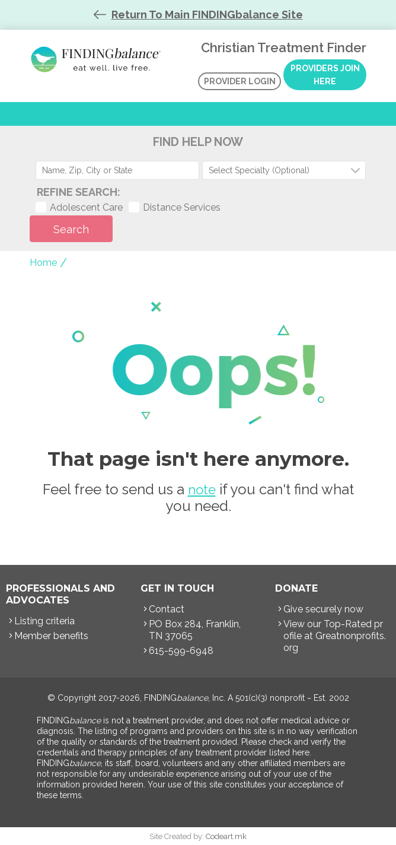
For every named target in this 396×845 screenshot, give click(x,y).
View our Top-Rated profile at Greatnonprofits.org (334, 635)
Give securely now (323, 609)
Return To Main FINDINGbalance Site (207, 14)
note (202, 489)
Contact (166, 609)
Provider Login (240, 81)
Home (43, 262)
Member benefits (51, 635)
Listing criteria (44, 621)
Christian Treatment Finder (98, 59)
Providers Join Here (325, 74)
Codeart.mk (226, 836)
